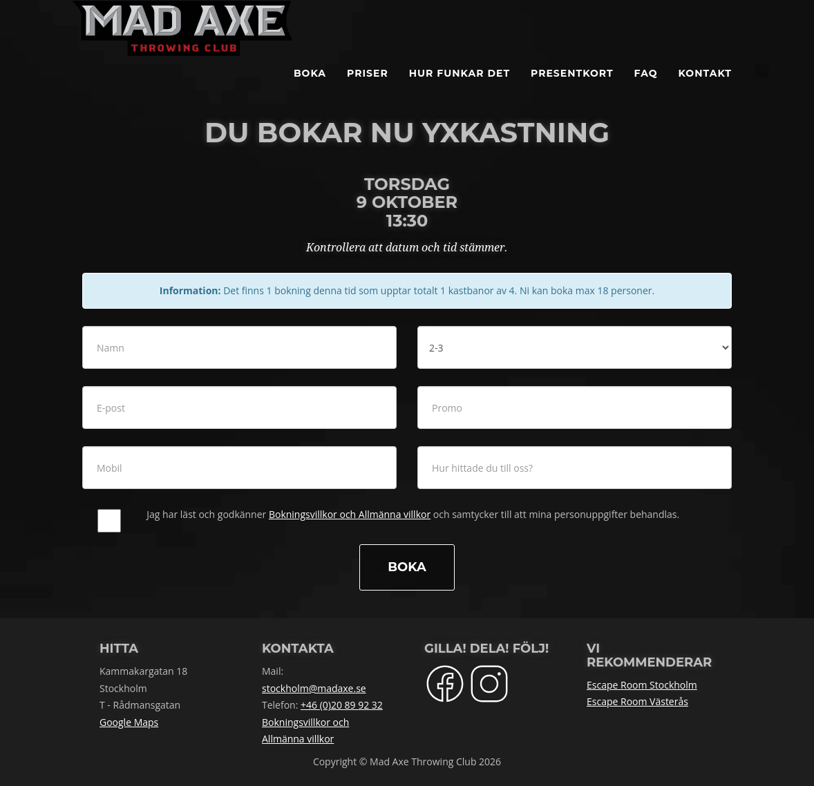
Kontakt (705, 90)
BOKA (310, 90)
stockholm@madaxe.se (314, 688)
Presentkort (572, 90)
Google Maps (129, 722)
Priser (367, 90)
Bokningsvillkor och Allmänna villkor (349, 514)
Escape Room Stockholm (642, 684)
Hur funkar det (459, 90)
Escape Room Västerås (637, 701)
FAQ (646, 90)
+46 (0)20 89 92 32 (342, 704)
